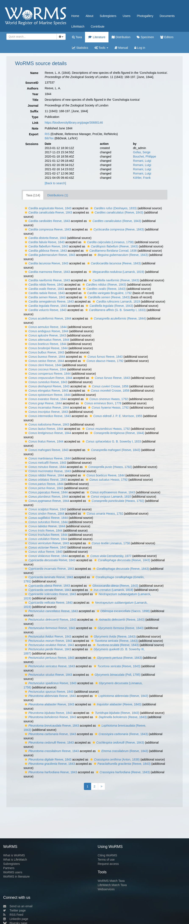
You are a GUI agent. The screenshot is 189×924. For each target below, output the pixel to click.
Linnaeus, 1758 (108, 543)
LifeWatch (78, 26)
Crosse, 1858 (107, 386)
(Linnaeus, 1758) (108, 242)
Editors (166, 37)
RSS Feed (13, 914)
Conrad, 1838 (111, 250)
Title (35, 100)
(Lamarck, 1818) (111, 590)
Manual (121, 47)
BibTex (49, 138)
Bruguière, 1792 (107, 293)
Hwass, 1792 (102, 361)
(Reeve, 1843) (116, 212)
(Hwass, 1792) (107, 467)
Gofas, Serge (142, 152)
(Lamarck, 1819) (116, 272)
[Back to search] (55, 183)
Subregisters (108, 16)
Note (35, 128)
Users (127, 16)
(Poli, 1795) (115, 674)
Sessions (31, 144)
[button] (26, 208)
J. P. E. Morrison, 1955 (115, 416)
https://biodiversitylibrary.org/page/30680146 (74, 122)
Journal (33, 105)
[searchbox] (31, 37)
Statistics (80, 47)
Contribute (97, 26)
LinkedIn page (15, 919)
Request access (108, 863)
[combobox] (31, 36)
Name (34, 73)
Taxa (77, 37)
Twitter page (14, 910)
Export (33, 134)
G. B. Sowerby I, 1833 (111, 441)
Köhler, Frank (142, 177)
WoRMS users (12, 872)
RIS (47, 134)
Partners (8, 868)
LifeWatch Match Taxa (112, 885)
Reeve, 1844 (47, 318)
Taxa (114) (33, 195)
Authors (32, 88)
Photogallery (145, 16)
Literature (96, 37)
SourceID (31, 82)
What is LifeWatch (15, 859)
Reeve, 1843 (47, 208)
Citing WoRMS (107, 855)
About (89, 16)
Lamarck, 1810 (108, 496)
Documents (167, 16)
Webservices (106, 889)
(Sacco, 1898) (123, 611)
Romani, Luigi (142, 160)
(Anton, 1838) (114, 759)
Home (75, 16)
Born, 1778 (100, 403)
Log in (139, 47)
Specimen (145, 37)
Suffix (34, 111)
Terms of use (106, 859)
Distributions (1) (57, 195)
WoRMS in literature (16, 876)
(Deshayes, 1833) (113, 208)
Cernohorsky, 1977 (108, 556)
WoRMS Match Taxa (111, 880)
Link (35, 122)
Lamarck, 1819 (115, 301)
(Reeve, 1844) (117, 318)
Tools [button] (101, 47)
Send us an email (17, 906)
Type (35, 117)
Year (35, 94)
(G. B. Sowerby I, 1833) (115, 310)
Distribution (121, 37)
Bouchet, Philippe (144, 156)
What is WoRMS (14, 855)
